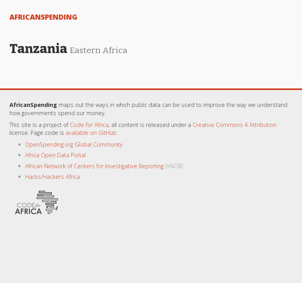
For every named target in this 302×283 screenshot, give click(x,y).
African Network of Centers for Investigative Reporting (94, 166)
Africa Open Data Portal (55, 155)
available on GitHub (91, 132)
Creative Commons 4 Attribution (234, 125)
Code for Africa (89, 125)
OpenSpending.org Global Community (74, 144)
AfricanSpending (43, 17)
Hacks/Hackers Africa (52, 176)
